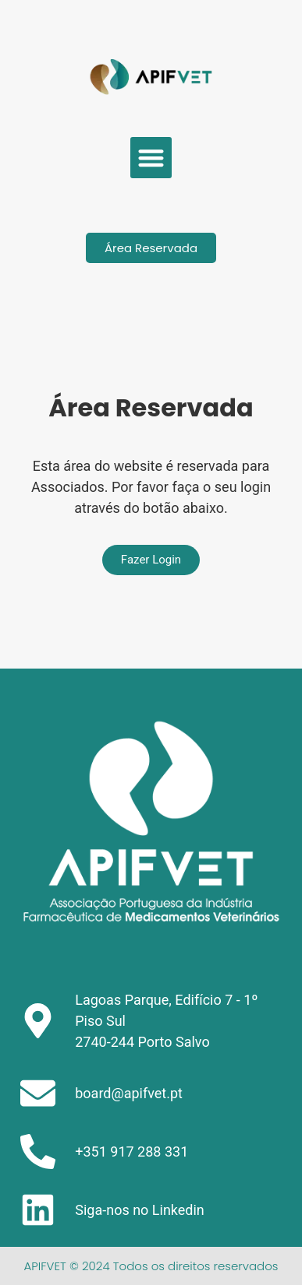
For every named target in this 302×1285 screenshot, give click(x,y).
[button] (151, 157)
